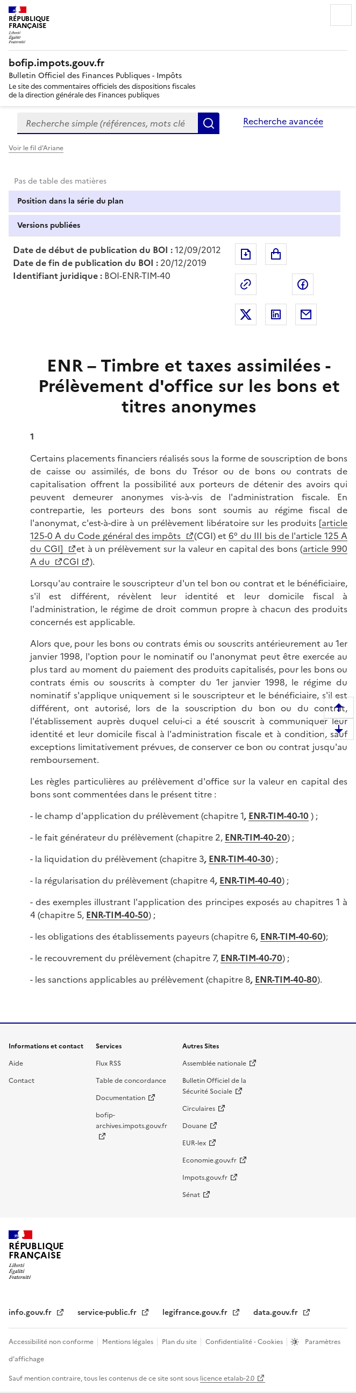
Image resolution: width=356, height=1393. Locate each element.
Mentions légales (128, 1342)
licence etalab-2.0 (227, 1378)
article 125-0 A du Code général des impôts (188, 529)
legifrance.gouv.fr (196, 1312)
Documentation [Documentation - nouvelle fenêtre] (120, 1098)
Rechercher (208, 123)
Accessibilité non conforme (52, 1342)
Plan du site (180, 1342)
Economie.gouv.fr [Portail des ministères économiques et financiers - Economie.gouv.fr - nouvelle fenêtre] (209, 1160)
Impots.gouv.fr (204, 1177)
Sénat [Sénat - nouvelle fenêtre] (191, 1195)
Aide (16, 1063)
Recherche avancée (283, 121)
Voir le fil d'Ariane (36, 148)
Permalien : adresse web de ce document (246, 284)
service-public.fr (108, 1312)
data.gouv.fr (276, 1312)
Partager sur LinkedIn (276, 314)
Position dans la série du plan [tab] (70, 201)
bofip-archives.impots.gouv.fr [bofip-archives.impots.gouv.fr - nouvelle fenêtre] (131, 1120)
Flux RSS (108, 1063)
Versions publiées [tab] (48, 225)
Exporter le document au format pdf (246, 254)
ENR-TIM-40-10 (278, 815)
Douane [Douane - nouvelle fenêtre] (194, 1126)
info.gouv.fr (31, 1312)
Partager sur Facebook (303, 284)
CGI (71, 561)
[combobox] (107, 123)
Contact (21, 1081)
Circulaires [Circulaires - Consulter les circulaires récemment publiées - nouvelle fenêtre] (198, 1109)
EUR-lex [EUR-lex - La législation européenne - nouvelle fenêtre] (194, 1143)
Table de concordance (131, 1081)
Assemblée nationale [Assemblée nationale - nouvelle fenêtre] (214, 1063)
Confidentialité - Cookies (244, 1342)
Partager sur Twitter (246, 314)
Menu (341, 15)
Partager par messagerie (306, 314)
